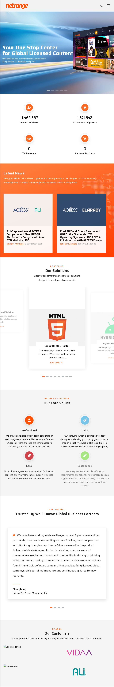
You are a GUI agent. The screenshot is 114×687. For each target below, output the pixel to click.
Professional (29, 430)
